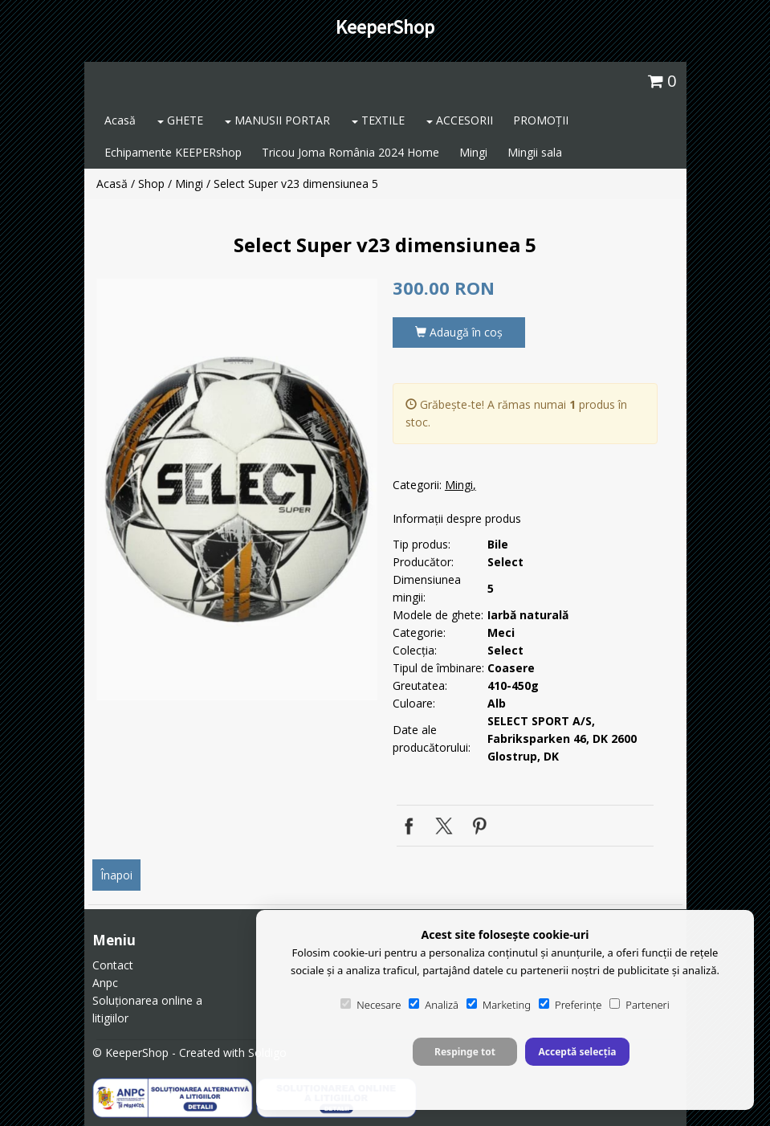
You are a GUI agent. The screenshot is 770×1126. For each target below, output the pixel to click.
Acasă (120, 120)
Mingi (473, 152)
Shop (151, 183)
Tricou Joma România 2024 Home (350, 152)
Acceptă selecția (577, 1052)
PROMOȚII (540, 120)
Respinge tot (464, 1052)
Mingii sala (534, 152)
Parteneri (639, 1004)
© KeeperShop (130, 1052)
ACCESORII (459, 120)
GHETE (180, 120)
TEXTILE (378, 120)
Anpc (105, 982)
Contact (112, 965)
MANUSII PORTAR (277, 120)
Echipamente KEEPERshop (173, 152)
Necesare (370, 1004)
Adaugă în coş (459, 332)
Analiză (433, 1004)
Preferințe (570, 1004)
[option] (236, 489)
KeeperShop (385, 26)
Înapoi (116, 875)
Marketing (498, 1004)
